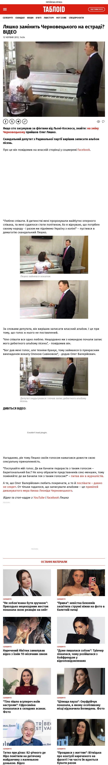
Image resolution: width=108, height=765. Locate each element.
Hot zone (61, 18)
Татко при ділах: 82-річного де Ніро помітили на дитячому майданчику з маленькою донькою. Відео (24, 758)
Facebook (84, 149)
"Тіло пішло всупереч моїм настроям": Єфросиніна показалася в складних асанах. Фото (24, 707)
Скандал (20, 18)
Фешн (30, 18)
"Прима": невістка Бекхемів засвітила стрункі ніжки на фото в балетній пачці (81, 606)
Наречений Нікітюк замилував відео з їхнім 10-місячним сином (25, 652)
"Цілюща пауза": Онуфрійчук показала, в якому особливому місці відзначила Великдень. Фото (81, 705)
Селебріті (8, 18)
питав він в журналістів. (87, 476)
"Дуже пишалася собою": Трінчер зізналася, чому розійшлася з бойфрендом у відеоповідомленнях (80, 656)
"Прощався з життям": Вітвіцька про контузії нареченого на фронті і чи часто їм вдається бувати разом (79, 758)
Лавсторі (49, 18)
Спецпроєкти (76, 18)
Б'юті (38, 18)
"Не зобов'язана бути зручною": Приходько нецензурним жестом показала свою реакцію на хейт (25, 606)
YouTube (38, 497)
